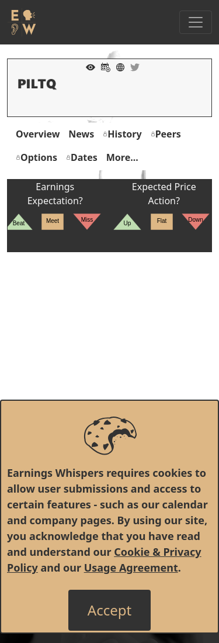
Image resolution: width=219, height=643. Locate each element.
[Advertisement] (109, 362)
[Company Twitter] (132, 66)
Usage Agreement (131, 568)
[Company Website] (117, 66)
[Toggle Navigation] (195, 22)
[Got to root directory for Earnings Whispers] (21, 22)
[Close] (109, 610)
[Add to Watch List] (87, 66)
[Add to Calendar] (102, 66)
